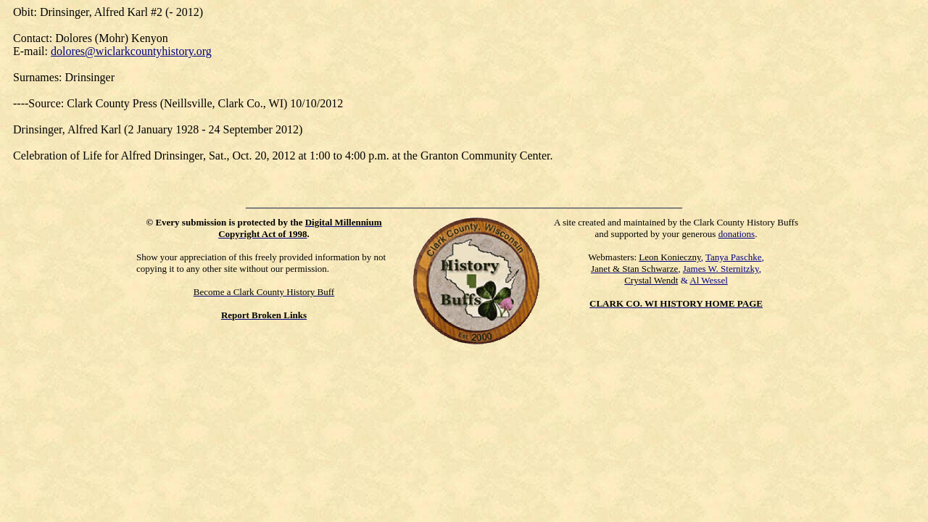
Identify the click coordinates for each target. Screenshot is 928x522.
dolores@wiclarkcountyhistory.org (131, 51)
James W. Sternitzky (721, 268)
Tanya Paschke (733, 257)
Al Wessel (708, 280)
